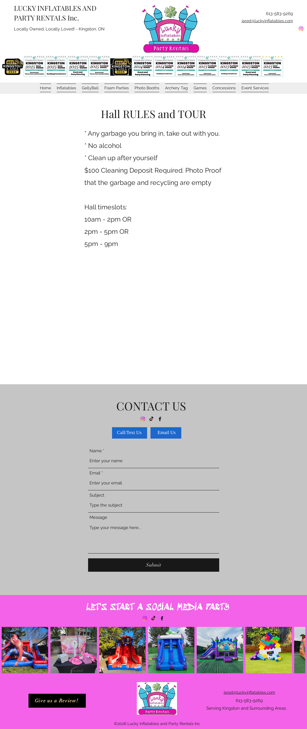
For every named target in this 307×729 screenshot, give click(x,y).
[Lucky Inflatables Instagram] (301, 29)
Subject (97, 495)
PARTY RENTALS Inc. (46, 17)
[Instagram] (143, 419)
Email (95, 473)
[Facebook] (160, 419)
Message (98, 517)
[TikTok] (151, 419)
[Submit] (153, 565)
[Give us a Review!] (57, 701)
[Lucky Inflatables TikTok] (153, 618)
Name (96, 451)
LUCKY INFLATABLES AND (55, 8)
